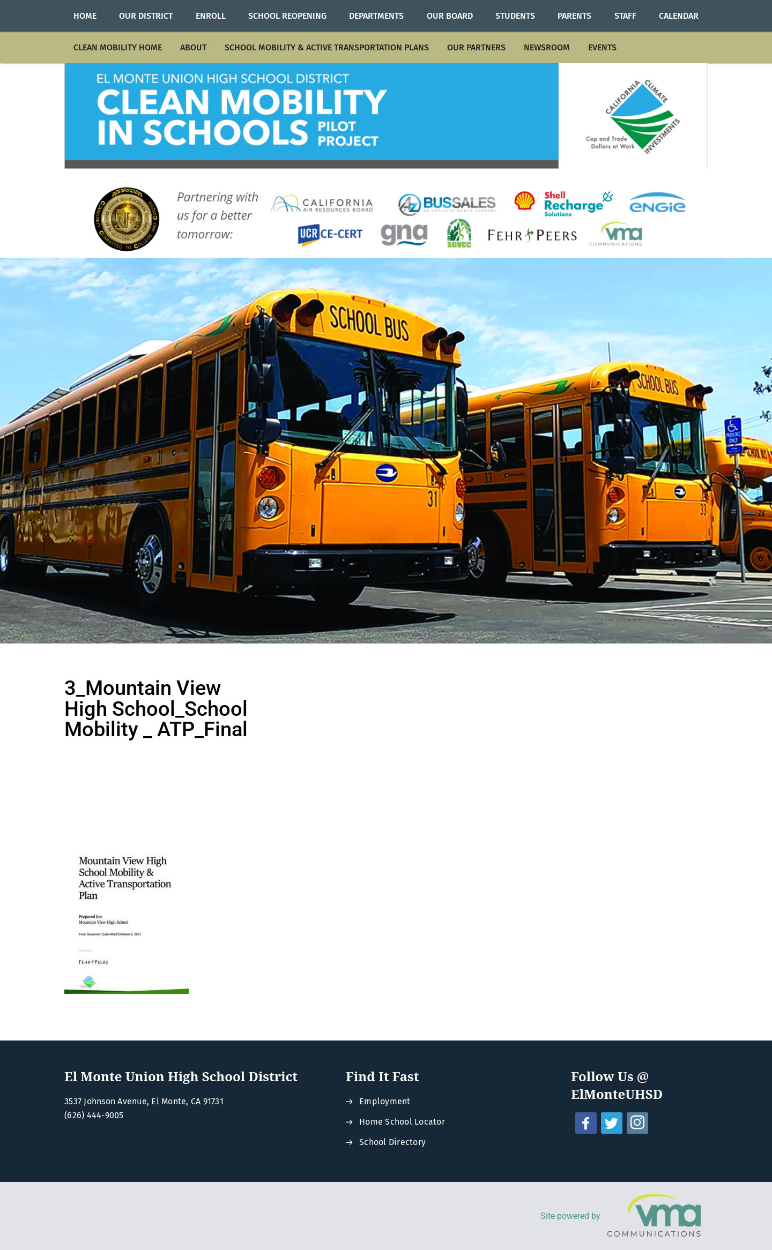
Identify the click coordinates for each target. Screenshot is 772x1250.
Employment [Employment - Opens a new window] (385, 1101)
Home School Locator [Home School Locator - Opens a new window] (402, 1122)
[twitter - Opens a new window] (611, 1123)
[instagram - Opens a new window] (637, 1123)
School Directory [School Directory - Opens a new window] (392, 1142)
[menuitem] (85, 16)
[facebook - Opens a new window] (586, 1123)
